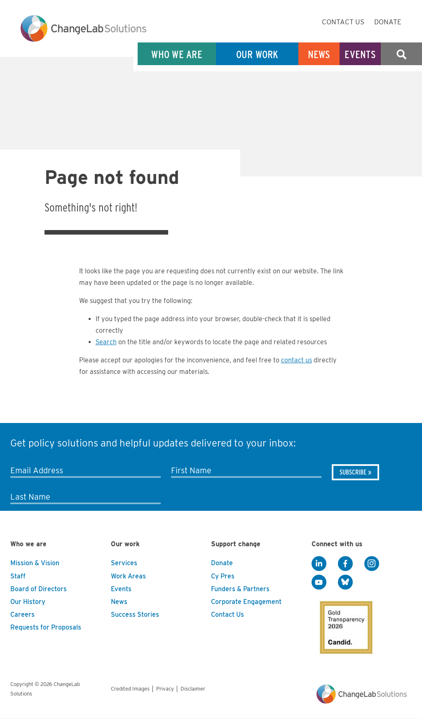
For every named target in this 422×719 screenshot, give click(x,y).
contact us (296, 360)
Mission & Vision (34, 563)
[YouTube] (319, 582)
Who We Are (176, 54)
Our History (27, 602)
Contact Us (343, 22)
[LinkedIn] (319, 563)
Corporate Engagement (246, 602)
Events (360, 54)
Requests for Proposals (45, 627)
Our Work (257, 54)
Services (124, 563)
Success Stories (135, 614)
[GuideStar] (344, 625)
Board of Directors (38, 589)
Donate (387, 22)
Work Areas (128, 576)
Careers (22, 614)
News (319, 54)
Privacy (165, 689)
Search (401, 54)
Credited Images (130, 689)
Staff (18, 576)
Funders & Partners (240, 589)
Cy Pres (222, 576)
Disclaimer (193, 689)
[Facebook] (345, 563)
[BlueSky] (345, 582)
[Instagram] (371, 563)
